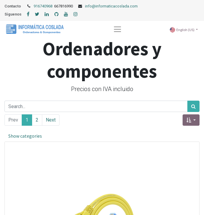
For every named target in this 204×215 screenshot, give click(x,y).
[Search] (193, 106)
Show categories (25, 136)
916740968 (43, 6)
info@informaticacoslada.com (111, 6)
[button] (191, 120)
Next (51, 120)
